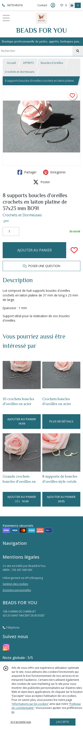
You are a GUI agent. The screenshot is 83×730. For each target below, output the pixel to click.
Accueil (11, 63)
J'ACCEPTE (62, 722)
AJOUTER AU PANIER (34, 250)
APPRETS (28, 63)
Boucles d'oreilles (52, 63)
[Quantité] (11, 231)
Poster (41, 182)
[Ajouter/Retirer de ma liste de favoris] (74, 250)
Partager (27, 172)
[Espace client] (53, 5)
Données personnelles (17, 590)
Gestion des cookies (15, 584)
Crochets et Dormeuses (22, 215)
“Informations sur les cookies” (30, 704)
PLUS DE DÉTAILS (61, 421)
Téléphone (11, 627)
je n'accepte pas (21, 722)
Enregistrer (54, 172)
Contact (42, 5)
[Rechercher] (77, 51)
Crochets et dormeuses (19, 72)
